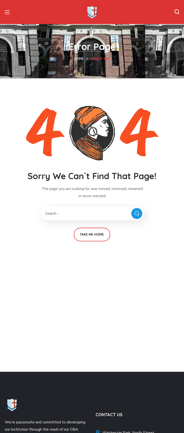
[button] (176, 12)
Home (79, 58)
